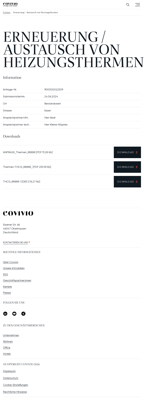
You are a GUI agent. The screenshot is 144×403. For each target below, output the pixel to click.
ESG (5, 274)
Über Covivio (10, 262)
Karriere (7, 286)
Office (6, 347)
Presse (7, 292)
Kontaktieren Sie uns (15, 242)
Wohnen (8, 341)
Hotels (7, 353)
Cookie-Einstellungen (15, 384)
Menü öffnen (137, 4)
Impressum (9, 371)
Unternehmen (11, 335)
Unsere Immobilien (14, 268)
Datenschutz (10, 378)
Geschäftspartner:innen (17, 280)
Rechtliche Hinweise (15, 391)
